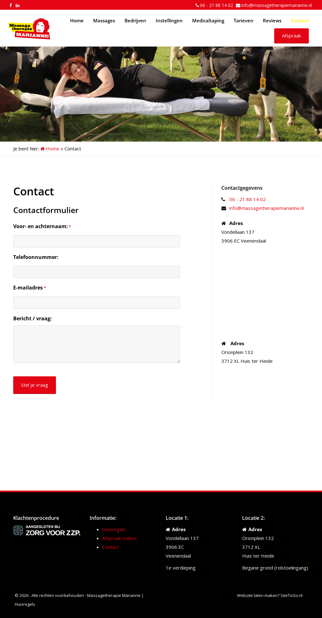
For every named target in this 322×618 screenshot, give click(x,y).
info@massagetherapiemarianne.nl (276, 5)
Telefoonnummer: (35, 257)
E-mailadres (29, 288)
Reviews (272, 20)
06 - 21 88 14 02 (216, 5)
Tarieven (243, 20)
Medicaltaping (208, 20)
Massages (104, 20)
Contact (300, 20)
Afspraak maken (119, 538)
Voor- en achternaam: (42, 226)
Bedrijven (135, 20)
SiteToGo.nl (291, 595)
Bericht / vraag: (32, 318)
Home (77, 20)
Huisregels (114, 529)
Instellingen (169, 20)
